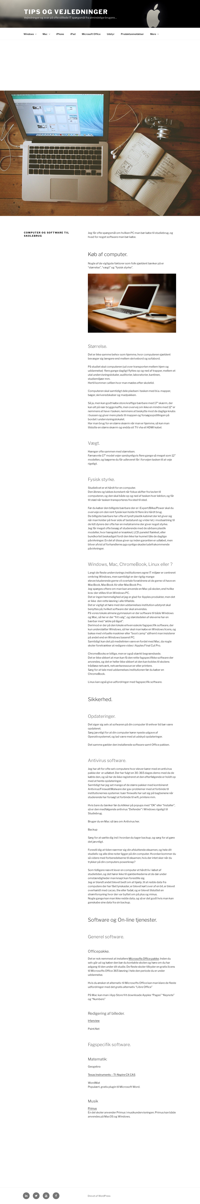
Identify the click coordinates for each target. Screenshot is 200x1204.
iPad (72, 34)
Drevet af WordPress (99, 1195)
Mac (47, 34)
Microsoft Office (91, 34)
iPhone (60, 34)
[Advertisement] (100, 65)
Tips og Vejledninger (66, 12)
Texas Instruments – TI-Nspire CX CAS (111, 1074)
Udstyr (110, 34)
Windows (30, 34)
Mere (154, 34)
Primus (92, 1108)
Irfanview (94, 1020)
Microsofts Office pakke (144, 958)
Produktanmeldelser (132, 34)
